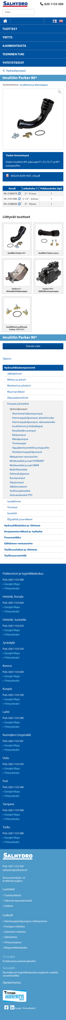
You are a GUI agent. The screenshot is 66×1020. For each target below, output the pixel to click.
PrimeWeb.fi (29, 1008)
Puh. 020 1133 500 (13, 579)
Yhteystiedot (11, 588)
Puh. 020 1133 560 (13, 810)
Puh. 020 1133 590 (13, 717)
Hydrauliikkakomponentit (19, 367)
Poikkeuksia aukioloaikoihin (19, 961)
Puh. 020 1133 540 (13, 787)
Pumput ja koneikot (18, 403)
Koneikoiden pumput (24, 430)
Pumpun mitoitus (14, 926)
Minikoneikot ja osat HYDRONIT (27, 460)
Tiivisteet (12, 507)
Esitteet (8, 906)
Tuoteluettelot (12, 895)
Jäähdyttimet (14, 373)
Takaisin (7, 358)
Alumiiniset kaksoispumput (27, 413)
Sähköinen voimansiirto (18, 543)
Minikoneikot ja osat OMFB (24, 465)
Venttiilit (12, 513)
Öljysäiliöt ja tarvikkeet (19, 519)
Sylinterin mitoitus (15, 931)
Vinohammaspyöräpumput (27, 452)
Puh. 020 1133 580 (13, 833)
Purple (17, 1008)
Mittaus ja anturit (16, 379)
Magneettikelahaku (15, 947)
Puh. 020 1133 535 (13, 764)
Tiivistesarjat (19, 443)
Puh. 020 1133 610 (13, 625)
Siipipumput (17, 482)
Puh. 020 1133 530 (13, 694)
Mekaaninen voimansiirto (24, 456)
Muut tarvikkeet (16, 391)
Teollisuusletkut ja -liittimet (20, 549)
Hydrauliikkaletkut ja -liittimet (22, 525)
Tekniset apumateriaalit (18, 900)
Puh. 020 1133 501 (13, 740)
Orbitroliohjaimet (19, 473)
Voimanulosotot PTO (21, 495)
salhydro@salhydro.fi (15, 870)
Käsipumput (19, 434)
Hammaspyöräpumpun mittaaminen (25, 921)
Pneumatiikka (12, 537)
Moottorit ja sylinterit (19, 385)
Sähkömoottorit (18, 486)
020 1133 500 (51, 4)
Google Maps (12, 584)
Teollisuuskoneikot (20, 490)
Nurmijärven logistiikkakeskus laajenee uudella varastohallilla (30, 974)
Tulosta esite (33, 346)
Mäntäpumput (20, 439)
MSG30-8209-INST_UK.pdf (25, 175)
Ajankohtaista (12, 982)
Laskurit (8, 915)
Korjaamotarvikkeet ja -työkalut (23, 531)
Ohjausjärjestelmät (17, 397)
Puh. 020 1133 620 (13, 602)
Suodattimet (14, 501)
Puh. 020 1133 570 (13, 648)
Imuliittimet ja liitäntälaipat (27, 426)
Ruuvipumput (17, 478)
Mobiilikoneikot (18, 469)
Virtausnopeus (12, 942)
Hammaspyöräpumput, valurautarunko (33, 422)
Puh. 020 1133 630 (13, 671)
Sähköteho (10, 937)
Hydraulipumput (18, 409)
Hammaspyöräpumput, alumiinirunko (33, 417)
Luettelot (9, 889)
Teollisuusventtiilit (15, 555)
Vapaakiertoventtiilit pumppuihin (30, 447)
